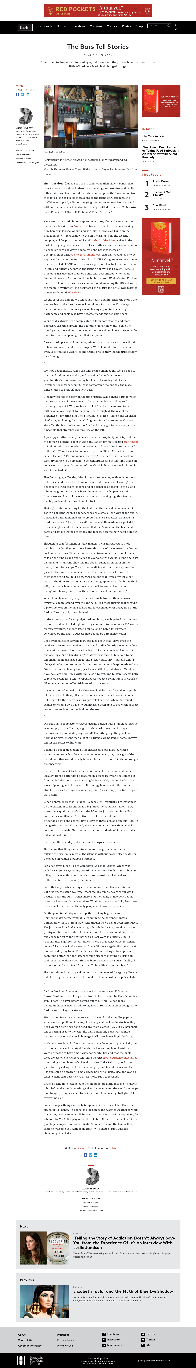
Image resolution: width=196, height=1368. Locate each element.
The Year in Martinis (24, 155)
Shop (139, 26)
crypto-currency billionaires (120, 1057)
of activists (75, 292)
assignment (131, 442)
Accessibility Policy (30, 1345)
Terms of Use (65, 1345)
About (22, 1334)
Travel (19, 86)
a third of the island (104, 240)
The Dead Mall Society (162, 193)
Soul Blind (159, 205)
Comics (112, 26)
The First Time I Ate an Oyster (27, 163)
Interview (79, 1233)
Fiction (61, 26)
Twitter (175, 29)
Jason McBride (150, 161)
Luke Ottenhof (161, 185)
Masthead (63, 1334)
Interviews (78, 26)
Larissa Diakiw (161, 209)
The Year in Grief (154, 136)
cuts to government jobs (85, 254)
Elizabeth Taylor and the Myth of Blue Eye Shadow (123, 1291)
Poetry (126, 26)
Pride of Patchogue (23, 159)
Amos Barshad (150, 140)
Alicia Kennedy (100, 55)
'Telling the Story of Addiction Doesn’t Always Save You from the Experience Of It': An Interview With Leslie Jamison (124, 1242)
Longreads (44, 26)
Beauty (77, 1287)
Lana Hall (159, 199)
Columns (96, 26)
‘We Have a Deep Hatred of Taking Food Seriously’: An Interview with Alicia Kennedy (160, 152)
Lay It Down (161, 181)
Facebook (175, 25)
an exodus (81, 226)
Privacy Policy (65, 1340)
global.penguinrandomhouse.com (154, 1360)
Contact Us (25, 1340)
